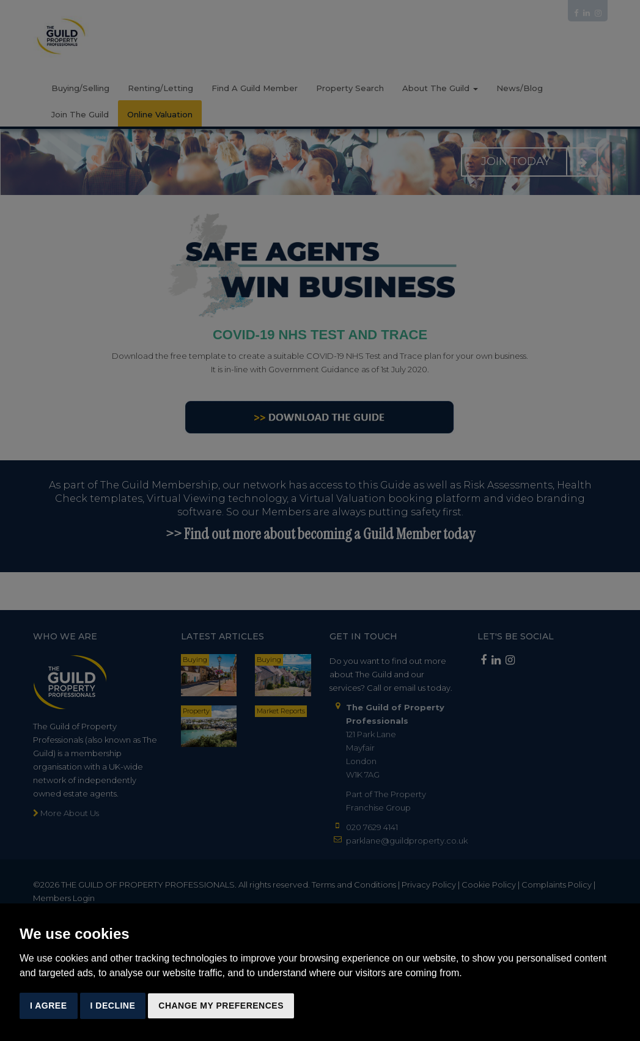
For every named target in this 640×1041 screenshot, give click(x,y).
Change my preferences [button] (221, 1005)
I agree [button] (48, 1005)
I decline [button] (113, 1005)
